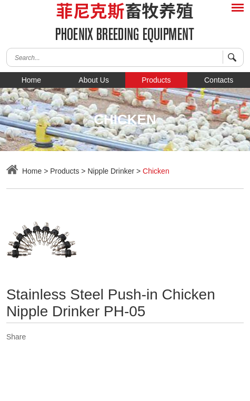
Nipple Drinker (110, 171)
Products (156, 80)
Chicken (156, 171)
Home (31, 80)
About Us (93, 80)
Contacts (218, 80)
